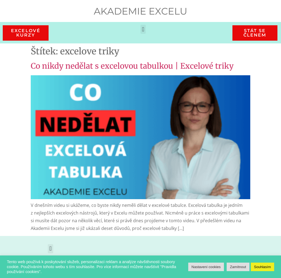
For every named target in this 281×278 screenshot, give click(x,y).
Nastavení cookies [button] (206, 267)
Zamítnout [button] (238, 267)
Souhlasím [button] (262, 267)
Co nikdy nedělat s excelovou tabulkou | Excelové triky (132, 66)
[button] (143, 29)
